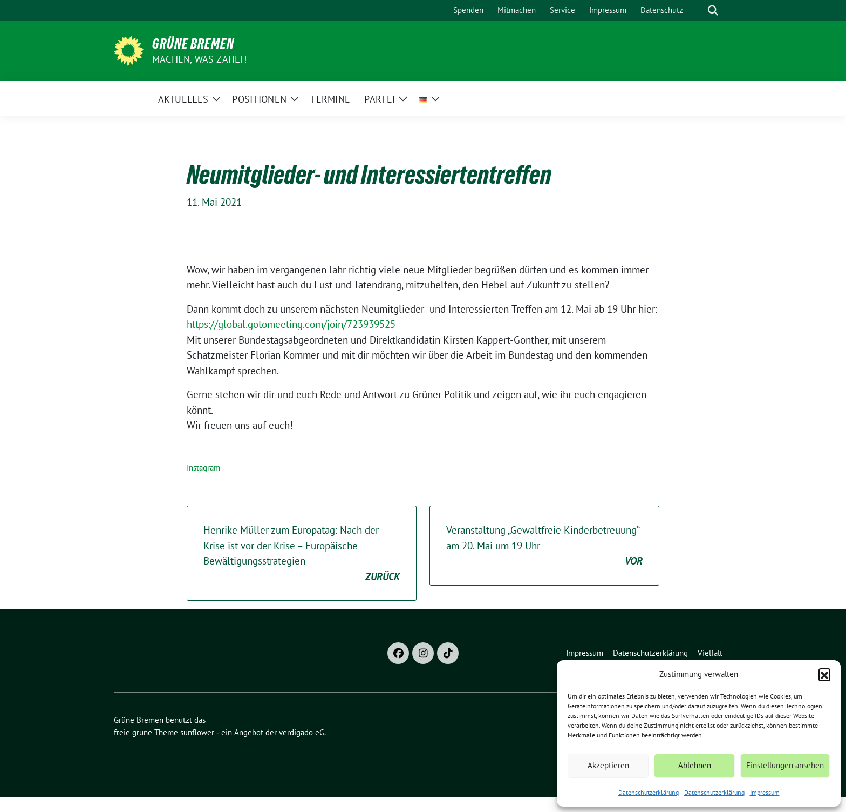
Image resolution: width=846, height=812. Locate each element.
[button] (824, 674)
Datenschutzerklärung (648, 792)
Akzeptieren (608, 765)
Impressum (765, 792)
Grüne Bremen (193, 44)
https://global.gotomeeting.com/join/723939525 (291, 324)
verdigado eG (301, 732)
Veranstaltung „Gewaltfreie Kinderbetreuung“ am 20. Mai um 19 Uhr (544, 546)
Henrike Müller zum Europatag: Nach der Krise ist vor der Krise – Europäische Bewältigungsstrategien (301, 554)
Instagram (203, 467)
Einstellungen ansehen (785, 765)
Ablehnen (694, 765)
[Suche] (697, 10)
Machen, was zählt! (199, 59)
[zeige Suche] (713, 10)
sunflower (197, 732)
